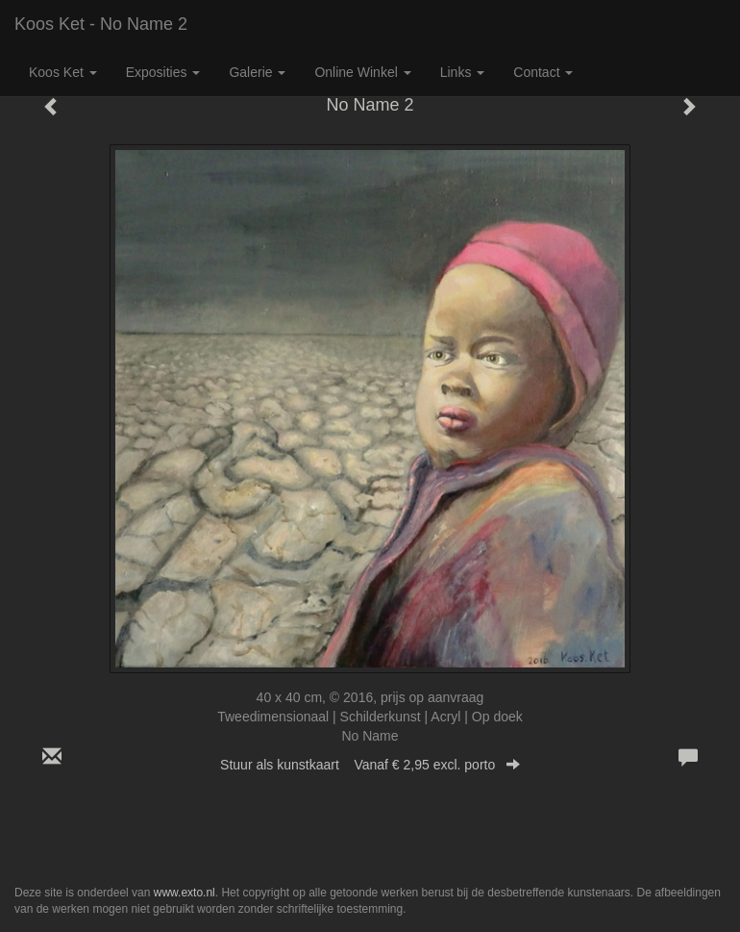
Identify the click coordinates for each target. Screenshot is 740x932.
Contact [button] (543, 72)
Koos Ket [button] (63, 72)
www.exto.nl (184, 892)
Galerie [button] (257, 72)
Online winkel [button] (362, 72)
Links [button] (462, 72)
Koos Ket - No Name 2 (100, 24)
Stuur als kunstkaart (370, 764)
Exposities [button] (163, 72)
